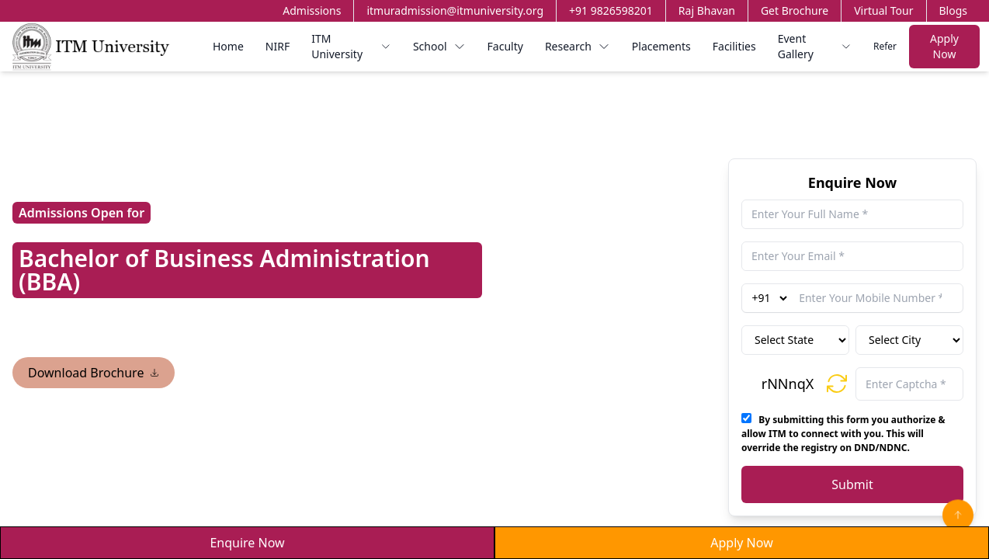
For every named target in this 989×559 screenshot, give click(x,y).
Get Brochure (794, 10)
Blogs (953, 10)
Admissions (312, 10)
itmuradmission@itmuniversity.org (454, 10)
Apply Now (944, 46)
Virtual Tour (883, 10)
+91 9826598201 (611, 10)
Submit (852, 484)
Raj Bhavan (706, 10)
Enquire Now (247, 542)
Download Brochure (93, 372)
